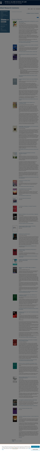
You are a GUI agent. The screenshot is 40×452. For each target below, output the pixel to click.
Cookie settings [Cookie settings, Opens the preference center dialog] (35, 449)
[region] (20, 448)
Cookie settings (15, 448)
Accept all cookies (35, 446)
